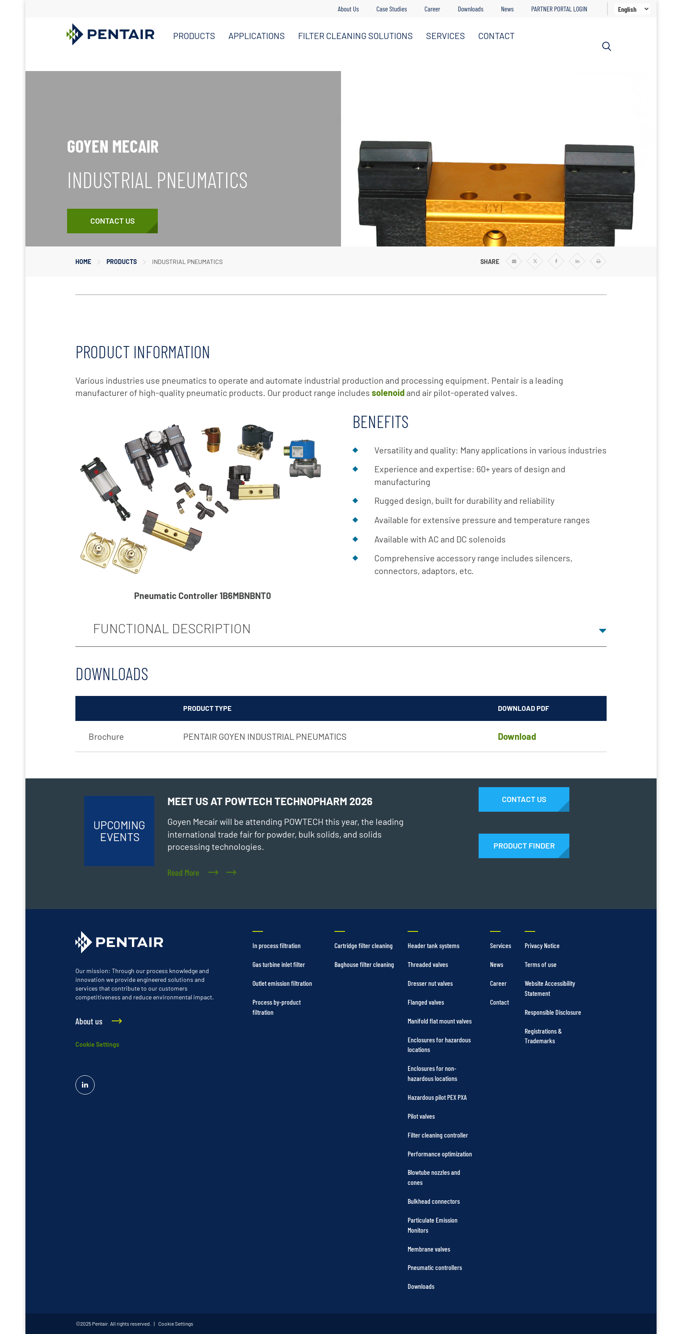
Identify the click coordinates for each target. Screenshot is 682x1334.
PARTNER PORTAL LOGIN (559, 8)
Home (83, 261)
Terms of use (541, 964)
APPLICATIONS (256, 35)
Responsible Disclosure (553, 1012)
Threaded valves (428, 964)
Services (500, 945)
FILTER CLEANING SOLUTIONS (355, 35)
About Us (348, 8)
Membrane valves (429, 1249)
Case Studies (392, 8)
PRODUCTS (194, 35)
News (507, 8)
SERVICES (445, 35)
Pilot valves (421, 1116)
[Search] (606, 46)
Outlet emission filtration (282, 983)
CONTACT (496, 35)
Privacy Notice (542, 945)
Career (432, 8)
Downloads (470, 8)
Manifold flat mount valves (440, 1021)
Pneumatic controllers (435, 1267)
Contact (499, 1002)
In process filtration (276, 945)
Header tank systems (433, 945)
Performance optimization (440, 1153)
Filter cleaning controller (438, 1135)
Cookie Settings (97, 1044)
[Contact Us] (112, 221)
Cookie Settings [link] (175, 1323)
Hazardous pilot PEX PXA (437, 1097)
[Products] (524, 846)
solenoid (388, 392)
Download (517, 736)
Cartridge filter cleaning (363, 945)
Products (122, 261)
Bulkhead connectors (434, 1201)
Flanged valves (426, 1002)
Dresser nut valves (430, 983)
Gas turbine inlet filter (278, 964)
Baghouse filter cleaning (364, 964)
